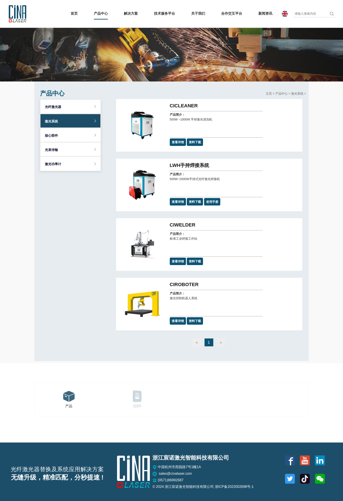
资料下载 (195, 142)
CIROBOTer (184, 284)
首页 (74, 13)
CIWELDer (182, 225)
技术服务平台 (164, 13)
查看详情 (178, 142)
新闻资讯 (265, 13)
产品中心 (101, 13)
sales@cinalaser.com (172, 474)
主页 (269, 93)
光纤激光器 (53, 107)
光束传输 (51, 150)
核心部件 (51, 135)
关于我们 (198, 13)
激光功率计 (53, 164)
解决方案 (131, 13)
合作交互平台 (231, 13)
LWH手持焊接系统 (189, 165)
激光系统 (51, 121)
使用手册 (212, 202)
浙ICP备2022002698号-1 (234, 487)
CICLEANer (184, 105)
